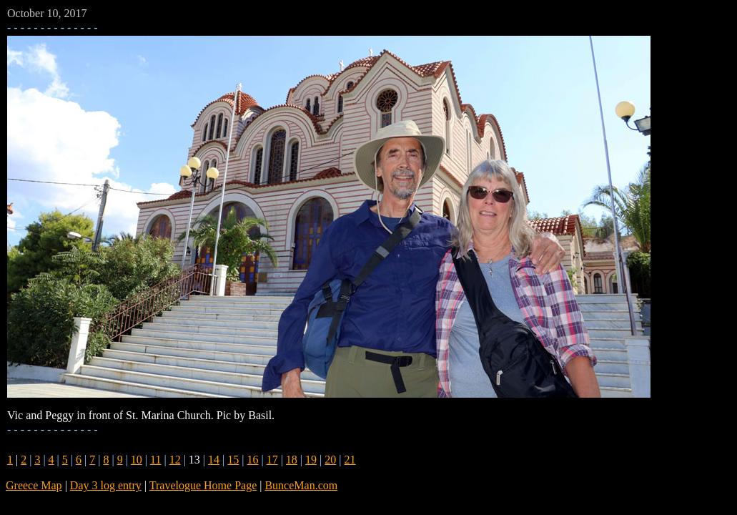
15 (233, 459)
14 (213, 459)
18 (291, 459)
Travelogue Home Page (203, 485)
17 (272, 459)
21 (349, 459)
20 (330, 459)
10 (136, 459)
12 (175, 459)
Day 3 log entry (106, 485)
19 (311, 459)
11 (155, 459)
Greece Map (34, 485)
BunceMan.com (300, 485)
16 (252, 459)
